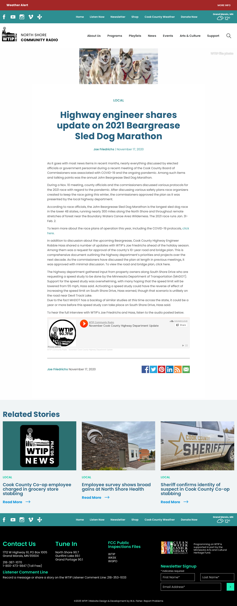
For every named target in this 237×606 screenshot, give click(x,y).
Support (213, 36)
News (152, 36)
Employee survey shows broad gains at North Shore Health (116, 487)
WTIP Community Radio (57, 350)
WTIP (111, 554)
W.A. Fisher (136, 600)
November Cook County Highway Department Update (91, 350)
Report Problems (153, 600)
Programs (114, 36)
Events (168, 36)
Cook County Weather (160, 17)
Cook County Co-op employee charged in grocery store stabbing (37, 489)
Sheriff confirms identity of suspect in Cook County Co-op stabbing (195, 489)
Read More (17, 502)
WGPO (112, 561)
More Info (224, 5)
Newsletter (118, 17)
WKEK (112, 558)
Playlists (135, 36)
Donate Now (189, 17)
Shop (134, 17)
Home (80, 17)
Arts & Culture (190, 36)
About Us (94, 36)
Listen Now (97, 17)
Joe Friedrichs (104, 149)
